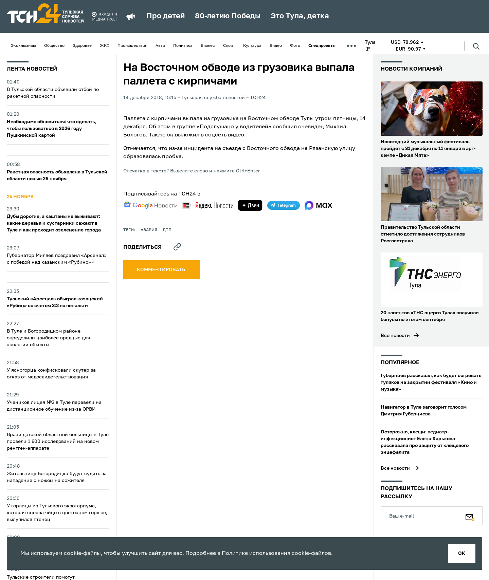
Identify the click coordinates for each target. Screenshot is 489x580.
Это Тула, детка (300, 16)
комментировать (161, 269)
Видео (276, 46)
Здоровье (82, 46)
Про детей (165, 16)
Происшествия (132, 46)
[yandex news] (207, 205)
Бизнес (208, 46)
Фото (295, 46)
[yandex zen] (250, 205)
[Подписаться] (470, 516)
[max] (318, 205)
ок (461, 553)
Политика (183, 46)
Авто (160, 46)
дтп (167, 230)
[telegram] (283, 205)
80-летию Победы (227, 16)
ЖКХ (104, 46)
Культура (252, 46)
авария (149, 230)
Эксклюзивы (23, 46)
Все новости (395, 335)
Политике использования (256, 553)
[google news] (150, 205)
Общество (54, 46)
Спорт (229, 46)
